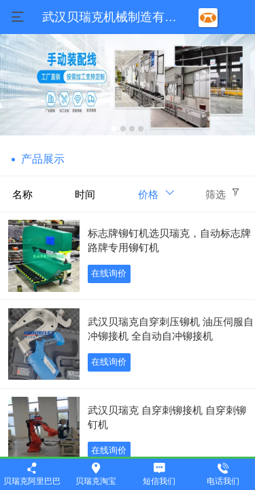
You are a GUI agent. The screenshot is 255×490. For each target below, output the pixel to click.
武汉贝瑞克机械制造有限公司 (121, 17)
